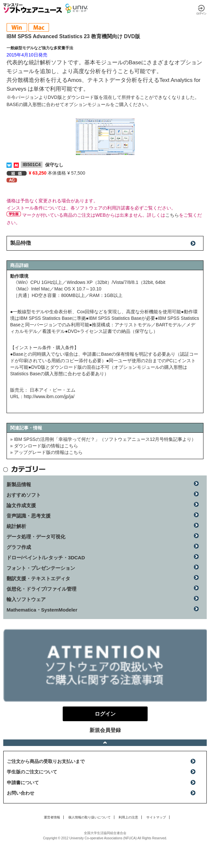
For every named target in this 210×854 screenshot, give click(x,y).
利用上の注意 (128, 817)
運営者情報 (52, 817)
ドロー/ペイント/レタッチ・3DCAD (46, 557)
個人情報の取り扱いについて (89, 817)
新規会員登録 (105, 730)
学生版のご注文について (32, 771)
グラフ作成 (19, 547)
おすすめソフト (24, 495)
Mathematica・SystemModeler (42, 610)
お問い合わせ (20, 793)
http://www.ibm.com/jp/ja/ (49, 396)
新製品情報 (19, 484)
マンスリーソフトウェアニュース (32, 8)
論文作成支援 (21, 505)
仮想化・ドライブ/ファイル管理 (41, 589)
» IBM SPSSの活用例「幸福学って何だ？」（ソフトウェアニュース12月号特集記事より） (103, 439)
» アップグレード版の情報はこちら (46, 452)
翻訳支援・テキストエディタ (38, 578)
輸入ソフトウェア (26, 599)
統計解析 (16, 526)
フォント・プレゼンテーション (41, 568)
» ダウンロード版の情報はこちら (44, 445)
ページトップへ (105, 742)
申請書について (23, 782)
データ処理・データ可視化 (36, 536)
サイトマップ (156, 817)
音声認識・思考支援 (29, 516)
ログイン (201, 10)
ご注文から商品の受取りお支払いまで (46, 761)
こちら (172, 215)
